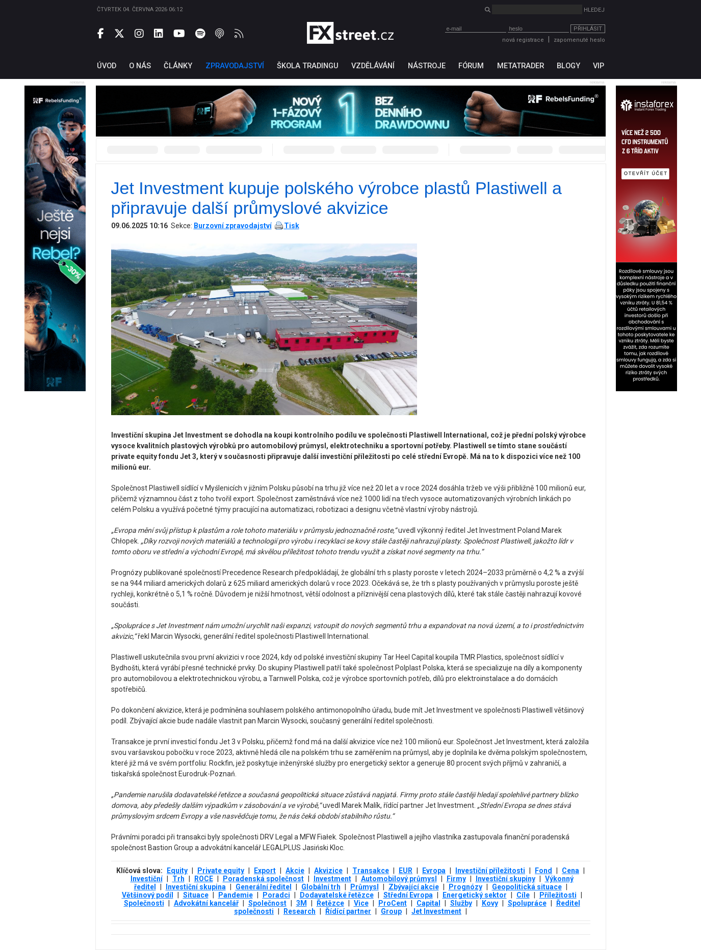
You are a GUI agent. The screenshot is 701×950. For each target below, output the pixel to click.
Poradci (276, 895)
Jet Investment (436, 911)
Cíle (523, 895)
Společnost (267, 903)
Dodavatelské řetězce (337, 895)
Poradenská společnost (263, 879)
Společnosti (144, 903)
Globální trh (321, 887)
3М (301, 903)
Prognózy (465, 887)
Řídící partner (348, 911)
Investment (332, 879)
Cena (570, 870)
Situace (196, 895)
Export (265, 870)
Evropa (434, 870)
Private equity (220, 870)
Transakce (370, 870)
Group (391, 911)
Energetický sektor (475, 895)
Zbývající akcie (413, 887)
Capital (428, 903)
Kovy (490, 903)
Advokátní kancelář (206, 903)
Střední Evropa (408, 895)
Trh (178, 879)
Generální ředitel (264, 887)
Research (299, 911)
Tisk (291, 226)
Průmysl (364, 887)
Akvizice (328, 870)
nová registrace (523, 40)
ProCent (392, 903)
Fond (543, 870)
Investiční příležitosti (490, 870)
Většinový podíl (147, 895)
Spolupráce (527, 903)
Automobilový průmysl (399, 879)
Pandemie (235, 895)
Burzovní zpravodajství (233, 226)
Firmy (456, 879)
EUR (405, 870)
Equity (177, 870)
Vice (361, 903)
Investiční (147, 879)
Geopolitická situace (527, 887)
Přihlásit (588, 28)
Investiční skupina (196, 887)
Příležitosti (558, 895)
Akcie (294, 870)
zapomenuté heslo (579, 40)
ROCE (203, 879)
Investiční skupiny (505, 879)
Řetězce (330, 903)
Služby (461, 903)
